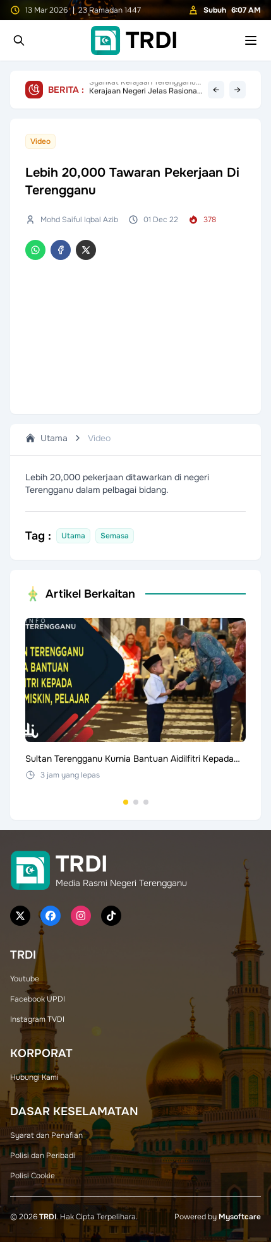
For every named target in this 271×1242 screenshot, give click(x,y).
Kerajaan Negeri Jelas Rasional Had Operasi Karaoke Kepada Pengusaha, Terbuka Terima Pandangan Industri (144, 90)
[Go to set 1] (125, 802)
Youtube (24, 979)
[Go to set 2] (135, 802)
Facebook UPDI (37, 999)
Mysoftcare (240, 1217)
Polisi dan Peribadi (42, 1155)
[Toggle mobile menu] (251, 40)
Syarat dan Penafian (46, 1135)
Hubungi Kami (34, 1077)
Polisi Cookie (32, 1176)
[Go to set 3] (145, 802)
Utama (46, 438)
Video (99, 438)
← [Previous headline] (216, 89)
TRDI (47, 1217)
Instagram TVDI (37, 1019)
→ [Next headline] (237, 89)
